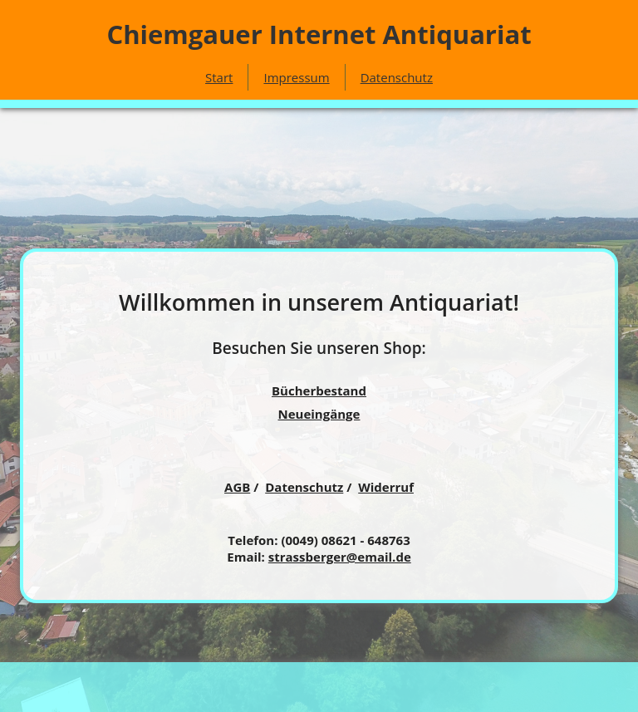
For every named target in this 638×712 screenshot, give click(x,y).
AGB (237, 487)
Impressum (296, 77)
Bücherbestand (319, 390)
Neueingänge (319, 413)
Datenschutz (397, 77)
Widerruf (386, 487)
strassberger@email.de (339, 556)
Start (219, 77)
